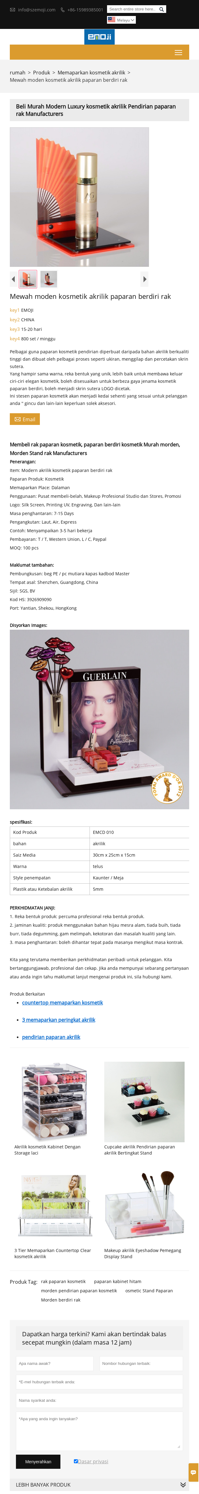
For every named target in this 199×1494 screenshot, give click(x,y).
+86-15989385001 (85, 10)
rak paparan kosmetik (63, 1281)
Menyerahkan (38, 1461)
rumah (17, 72)
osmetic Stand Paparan (149, 1291)
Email (24, 419)
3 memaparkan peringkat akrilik (58, 1019)
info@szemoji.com (36, 10)
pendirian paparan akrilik (51, 1037)
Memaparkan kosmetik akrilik (91, 72)
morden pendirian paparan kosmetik (79, 1291)
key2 (15, 319)
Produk (41, 72)
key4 (15, 338)
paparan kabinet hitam (117, 1281)
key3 (15, 329)
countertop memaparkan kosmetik (62, 1002)
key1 (15, 310)
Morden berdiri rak (60, 1300)
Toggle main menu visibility (179, 51)
